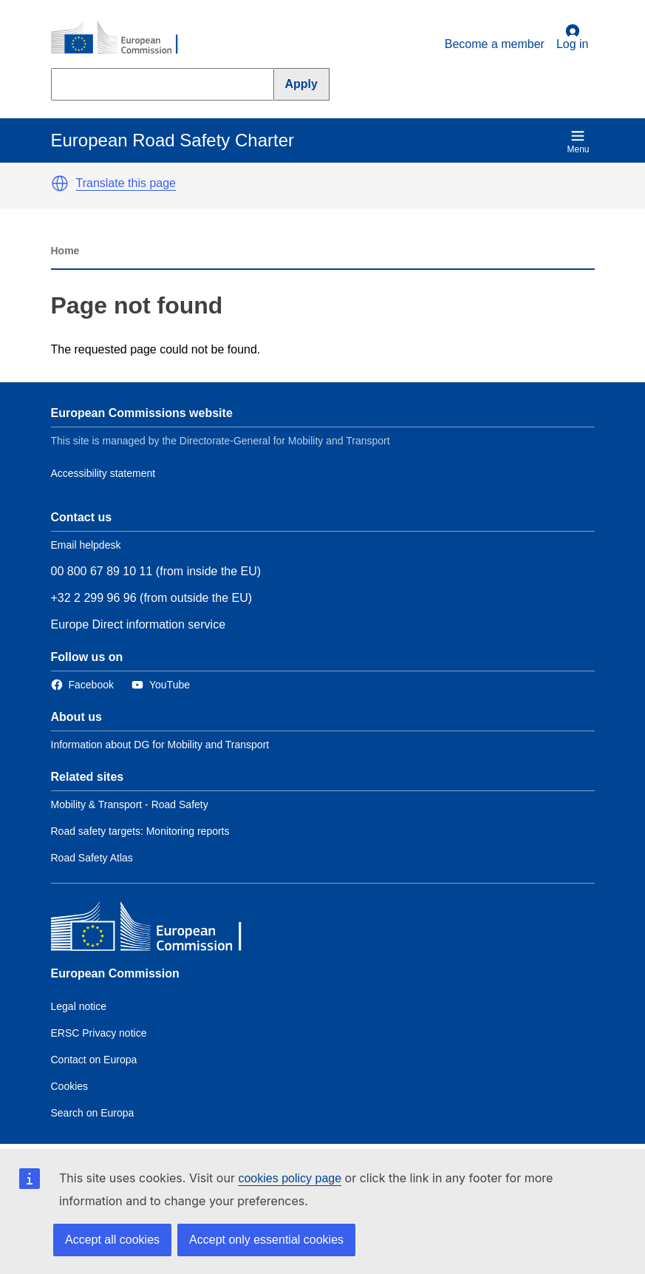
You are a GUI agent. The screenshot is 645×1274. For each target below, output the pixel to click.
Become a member (495, 44)
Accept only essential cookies (266, 1239)
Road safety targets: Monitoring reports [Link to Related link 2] (140, 831)
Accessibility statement (103, 473)
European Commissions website (142, 413)
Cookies (70, 1086)
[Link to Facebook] (82, 685)
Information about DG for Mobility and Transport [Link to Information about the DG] (160, 744)
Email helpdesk (86, 545)
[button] (60, 183)
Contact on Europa (94, 1059)
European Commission (115, 973)
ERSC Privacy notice (99, 1033)
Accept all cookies (112, 1239)
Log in (572, 37)
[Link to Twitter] (161, 685)
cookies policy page (289, 1178)
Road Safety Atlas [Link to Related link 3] (92, 858)
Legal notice (79, 1006)
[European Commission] (122, 38)
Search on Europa (92, 1113)
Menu (578, 142)
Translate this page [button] (126, 183)
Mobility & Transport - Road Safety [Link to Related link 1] (129, 804)
